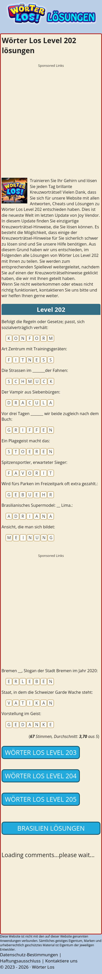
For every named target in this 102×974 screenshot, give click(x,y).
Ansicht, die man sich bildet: (28, 527)
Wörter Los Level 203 (40, 752)
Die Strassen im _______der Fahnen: (35, 370)
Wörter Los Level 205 (40, 799)
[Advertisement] (51, 121)
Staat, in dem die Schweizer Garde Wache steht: (47, 692)
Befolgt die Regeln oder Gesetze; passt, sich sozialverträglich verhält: (43, 324)
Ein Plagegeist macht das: (26, 441)
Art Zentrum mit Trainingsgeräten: (34, 349)
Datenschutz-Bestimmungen (29, 955)
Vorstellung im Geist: (21, 713)
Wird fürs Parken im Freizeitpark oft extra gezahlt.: (50, 483)
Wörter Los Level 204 (40, 775)
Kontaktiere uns (61, 961)
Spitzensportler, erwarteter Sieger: (34, 462)
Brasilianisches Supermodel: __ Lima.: (37, 505)
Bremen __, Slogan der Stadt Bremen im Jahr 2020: (50, 670)
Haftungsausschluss (20, 961)
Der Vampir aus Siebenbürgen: (31, 392)
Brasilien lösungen (50, 828)
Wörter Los (43, 967)
